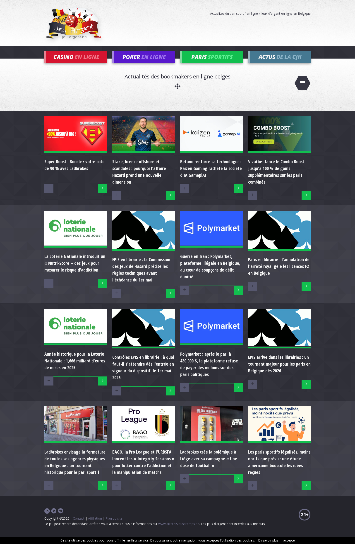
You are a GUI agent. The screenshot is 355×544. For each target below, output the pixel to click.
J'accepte (288, 540)
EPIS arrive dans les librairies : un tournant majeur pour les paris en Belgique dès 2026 (279, 371)
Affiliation (95, 525)
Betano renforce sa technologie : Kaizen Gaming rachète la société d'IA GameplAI (211, 175)
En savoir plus (268, 540)
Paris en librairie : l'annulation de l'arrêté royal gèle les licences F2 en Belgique (278, 273)
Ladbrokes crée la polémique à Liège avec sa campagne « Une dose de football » (208, 465)
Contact (78, 525)
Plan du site (114, 525)
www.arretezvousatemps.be (178, 530)
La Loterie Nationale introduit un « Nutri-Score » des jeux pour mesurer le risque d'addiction (74, 269)
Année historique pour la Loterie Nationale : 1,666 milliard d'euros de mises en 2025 (74, 367)
